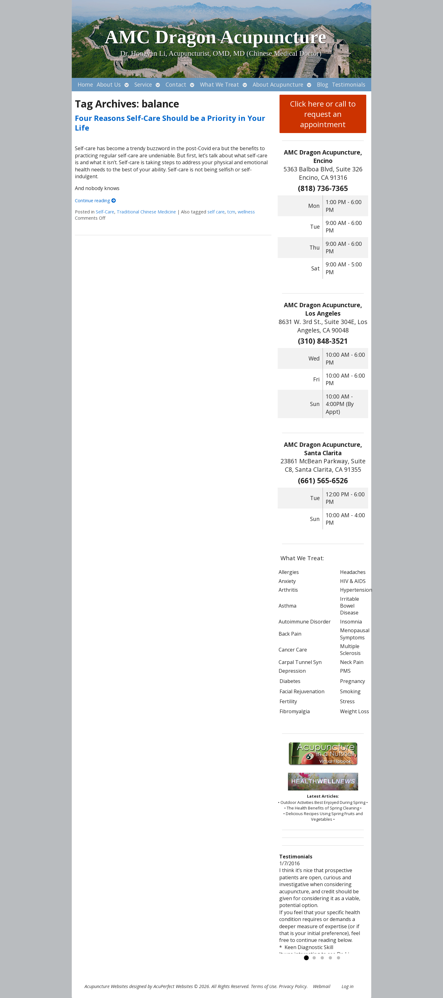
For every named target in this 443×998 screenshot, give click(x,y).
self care (216, 212)
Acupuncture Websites (106, 986)
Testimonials (348, 84)
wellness (246, 212)
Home (85, 84)
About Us (109, 84)
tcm (231, 212)
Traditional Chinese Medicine (146, 212)
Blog (322, 84)
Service (143, 84)
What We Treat (219, 84)
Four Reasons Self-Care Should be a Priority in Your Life (170, 123)
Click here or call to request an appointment (323, 113)
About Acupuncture (278, 84)
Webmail (321, 986)
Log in (347, 986)
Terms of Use (263, 986)
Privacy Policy (293, 986)
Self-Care (105, 212)
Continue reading (95, 200)
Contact (176, 84)
